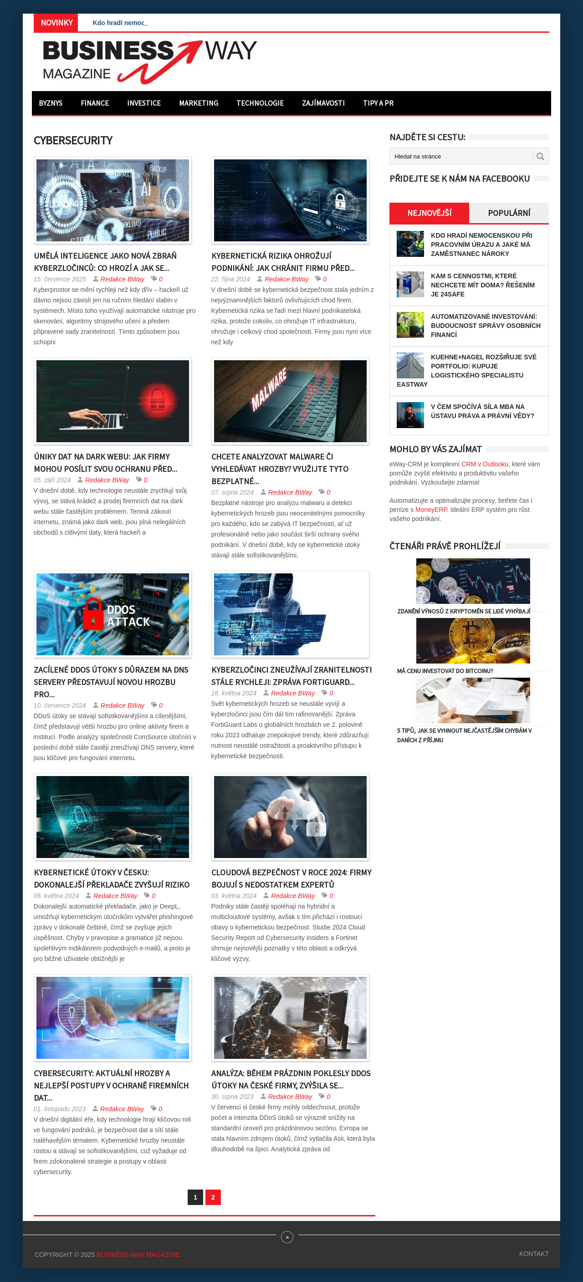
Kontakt (534, 1253)
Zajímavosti (323, 102)
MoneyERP (431, 509)
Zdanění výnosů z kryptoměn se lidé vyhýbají (463, 611)
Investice (144, 102)
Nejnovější (429, 213)
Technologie (260, 102)
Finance (95, 102)
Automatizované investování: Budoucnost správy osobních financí (486, 325)
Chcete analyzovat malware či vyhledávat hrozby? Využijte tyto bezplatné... (279, 468)
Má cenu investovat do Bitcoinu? (445, 671)
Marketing (198, 102)
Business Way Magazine (138, 1254)
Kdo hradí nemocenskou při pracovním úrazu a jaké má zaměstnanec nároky (481, 244)
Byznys (50, 102)
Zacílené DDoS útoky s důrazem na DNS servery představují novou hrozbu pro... (111, 682)
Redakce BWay (122, 279)
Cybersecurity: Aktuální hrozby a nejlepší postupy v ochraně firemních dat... (111, 1085)
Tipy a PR (378, 102)
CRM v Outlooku (484, 464)
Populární (509, 213)
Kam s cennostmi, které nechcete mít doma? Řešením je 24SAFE (483, 285)
